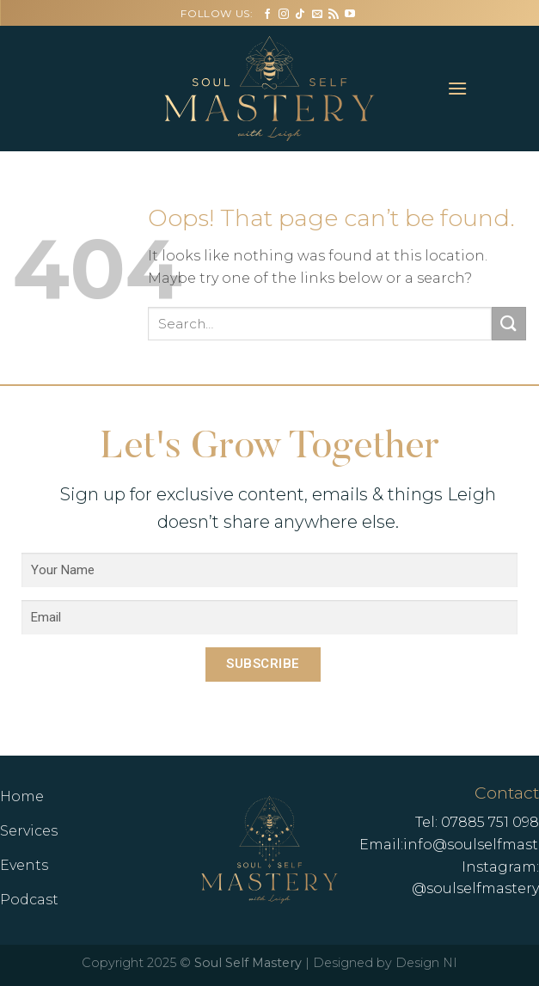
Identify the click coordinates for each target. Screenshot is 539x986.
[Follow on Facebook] (267, 15)
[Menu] (458, 88)
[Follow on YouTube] (350, 15)
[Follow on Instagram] (284, 15)
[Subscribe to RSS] (333, 15)
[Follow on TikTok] (300, 15)
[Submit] (509, 323)
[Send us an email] (317, 15)
